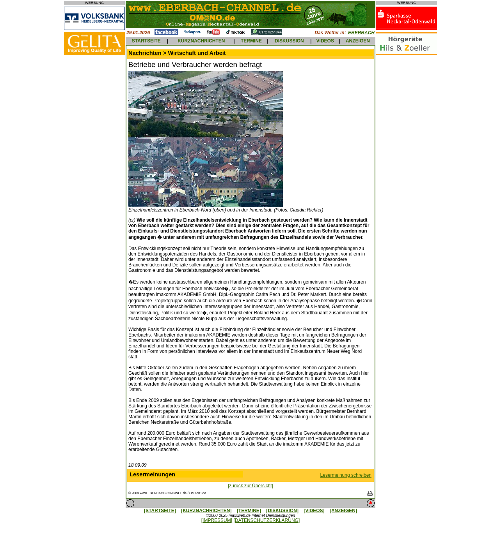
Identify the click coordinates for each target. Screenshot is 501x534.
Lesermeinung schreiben (345, 475)
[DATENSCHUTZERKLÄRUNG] (266, 520)
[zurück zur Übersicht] (250, 485)
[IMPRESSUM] (216, 520)
